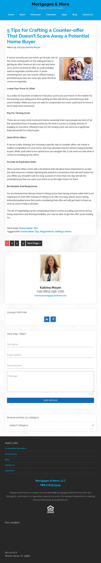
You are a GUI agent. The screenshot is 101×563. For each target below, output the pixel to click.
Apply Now (9, 471)
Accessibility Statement (15, 448)
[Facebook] (53, 319)
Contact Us (10, 465)
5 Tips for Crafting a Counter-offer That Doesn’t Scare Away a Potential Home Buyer (48, 35)
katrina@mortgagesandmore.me (50, 296)
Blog (7, 460)
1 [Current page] (7, 243)
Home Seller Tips (28, 228)
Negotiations (47, 231)
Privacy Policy (11, 454)
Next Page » (34, 243)
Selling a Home (63, 231)
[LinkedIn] (46, 319)
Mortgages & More (50, 4)
